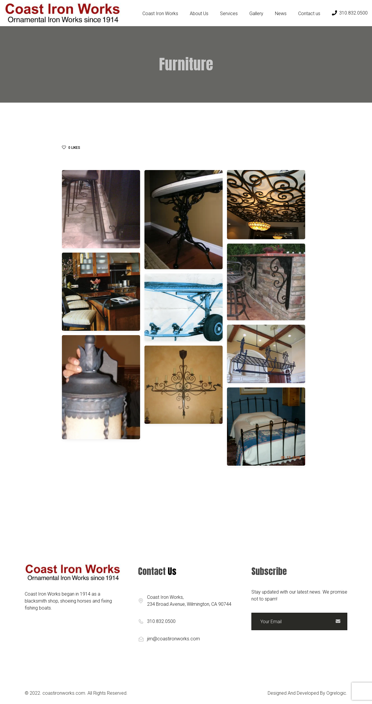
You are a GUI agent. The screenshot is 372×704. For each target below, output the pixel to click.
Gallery (256, 13)
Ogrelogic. (336, 693)
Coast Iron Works (160, 13)
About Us (199, 13)
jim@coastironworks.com (173, 639)
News (281, 13)
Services (229, 13)
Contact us (309, 13)
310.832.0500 (350, 13)
